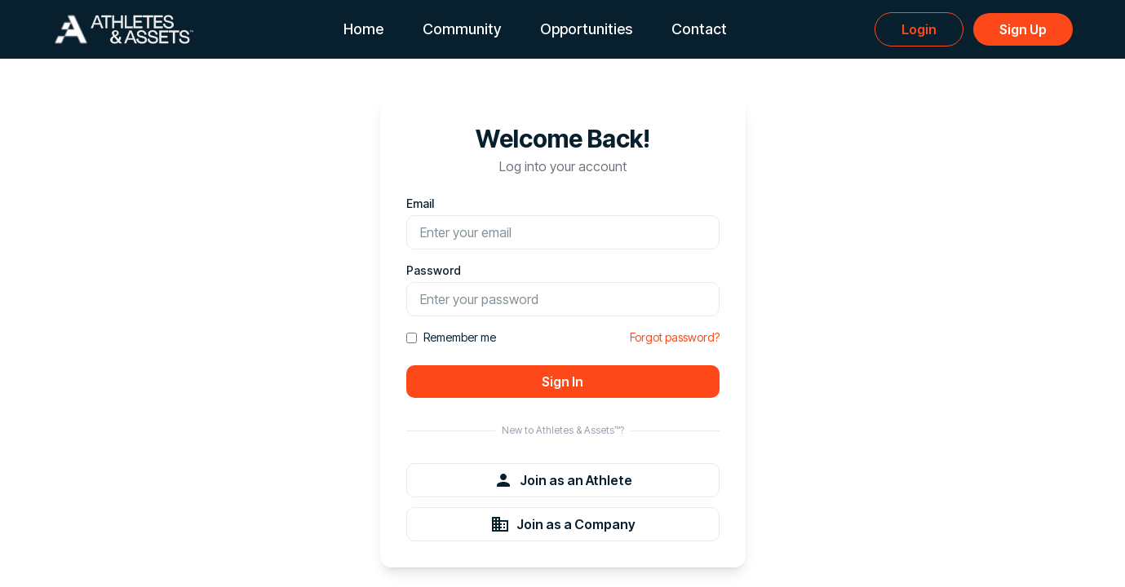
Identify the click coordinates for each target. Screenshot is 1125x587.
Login (919, 29)
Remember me (451, 337)
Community (462, 29)
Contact (699, 29)
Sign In (562, 381)
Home (363, 29)
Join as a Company (563, 524)
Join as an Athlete (563, 480)
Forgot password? (675, 337)
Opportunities (586, 29)
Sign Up (1023, 29)
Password (433, 270)
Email (420, 203)
